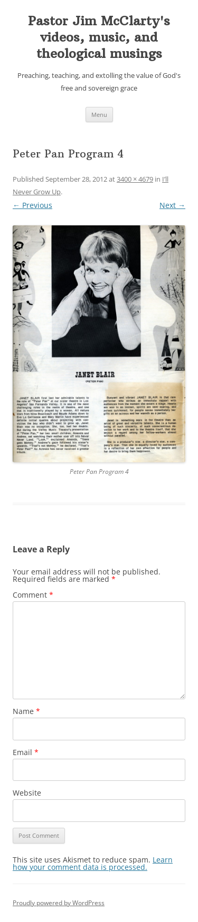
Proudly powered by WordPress (59, 902)
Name (26, 711)
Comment (33, 595)
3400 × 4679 (135, 179)
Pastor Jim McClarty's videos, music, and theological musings (99, 37)
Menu (99, 114)
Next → (172, 205)
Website (27, 793)
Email (26, 752)
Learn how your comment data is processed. (93, 863)
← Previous (32, 205)
